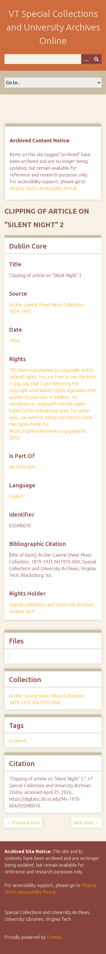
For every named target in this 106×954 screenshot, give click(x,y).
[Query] (53, 59)
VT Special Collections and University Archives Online (53, 27)
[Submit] (96, 59)
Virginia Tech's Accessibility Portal (43, 188)
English (16, 496)
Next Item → (86, 822)
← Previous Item (23, 822)
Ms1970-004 (21, 467)
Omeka (54, 937)
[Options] (86, 59)
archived (17, 740)
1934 (14, 340)
